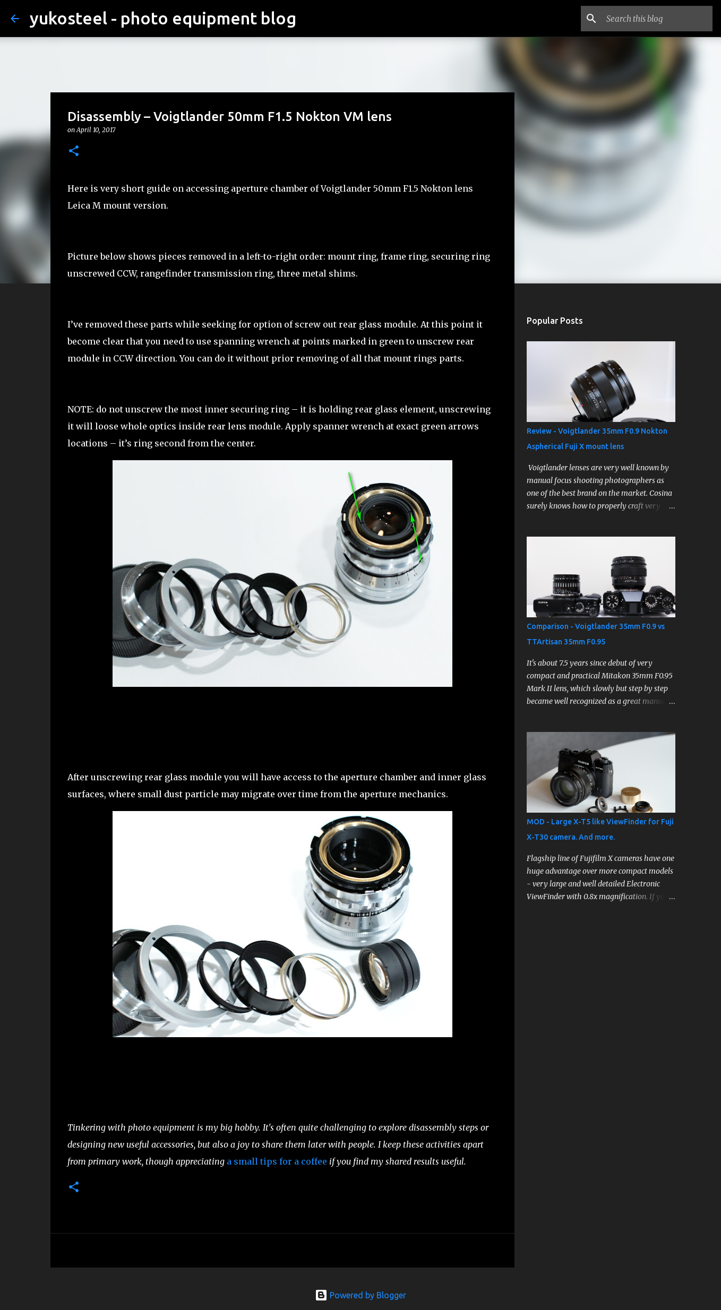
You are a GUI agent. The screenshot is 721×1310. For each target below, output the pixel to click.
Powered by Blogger (360, 1295)
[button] (73, 151)
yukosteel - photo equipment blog (163, 18)
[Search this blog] (657, 18)
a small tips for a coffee (277, 1161)
